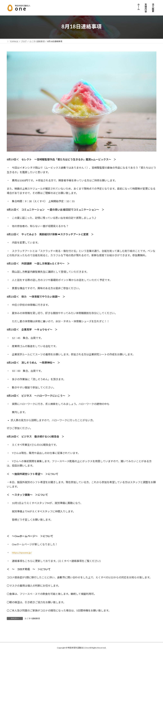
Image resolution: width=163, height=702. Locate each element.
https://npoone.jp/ (22, 552)
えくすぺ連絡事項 (32, 618)
